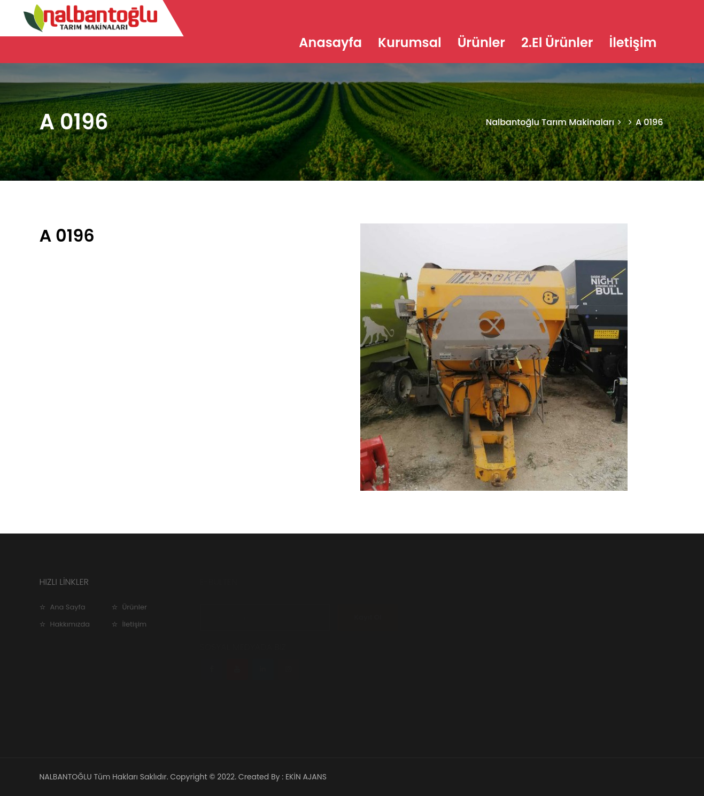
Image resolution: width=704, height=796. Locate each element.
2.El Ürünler (557, 42)
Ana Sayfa (68, 607)
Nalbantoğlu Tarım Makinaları (550, 122)
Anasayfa (330, 42)
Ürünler (481, 42)
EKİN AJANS (306, 776)
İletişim (632, 42)
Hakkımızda (70, 624)
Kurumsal (410, 42)
